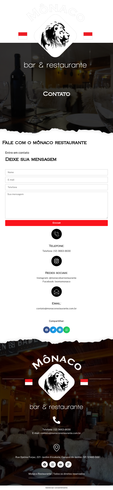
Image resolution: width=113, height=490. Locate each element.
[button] (12, 76)
